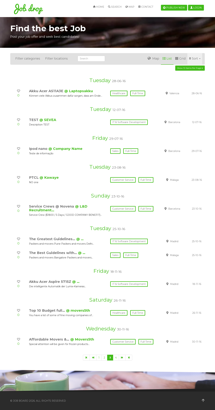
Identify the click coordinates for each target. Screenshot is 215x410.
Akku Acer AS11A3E (46, 91)
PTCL (34, 177)
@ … (80, 239)
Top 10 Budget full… (47, 310)
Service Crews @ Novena (52, 206)
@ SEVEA (47, 120)
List (167, 58)
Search (115, 6)
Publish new (174, 7)
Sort (194, 58)
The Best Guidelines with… (53, 253)
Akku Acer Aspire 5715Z (50, 282)
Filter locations (56, 58)
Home (98, 6)
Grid (180, 58)
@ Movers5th (82, 339)
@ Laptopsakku (78, 91)
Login (196, 7)
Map (129, 6)
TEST (34, 120)
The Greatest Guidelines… (52, 239)
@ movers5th (78, 310)
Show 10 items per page (190, 68)
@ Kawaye (49, 177)
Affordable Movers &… (49, 339)
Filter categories (27, 58)
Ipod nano (38, 149)
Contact (145, 6)
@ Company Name (65, 149)
